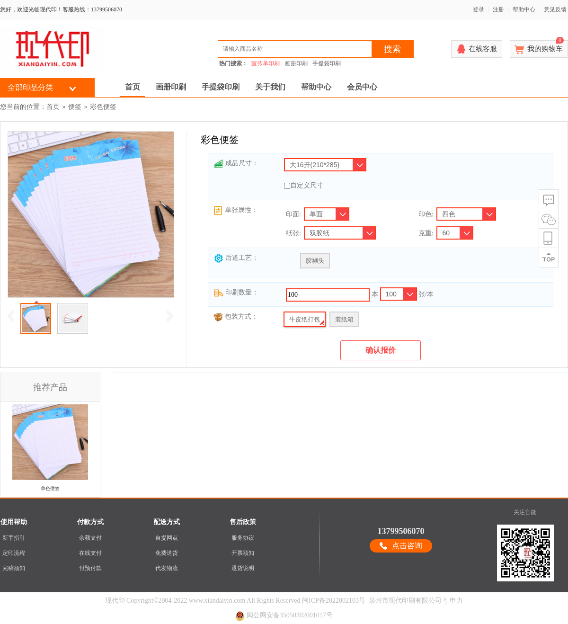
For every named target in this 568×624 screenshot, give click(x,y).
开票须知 (242, 553)
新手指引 (13, 538)
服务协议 (242, 538)
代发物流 (166, 568)
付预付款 (90, 568)
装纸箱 (344, 319)
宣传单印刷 (265, 63)
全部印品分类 (30, 87)
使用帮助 (13, 522)
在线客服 (483, 49)
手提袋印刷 (326, 63)
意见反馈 (555, 9)
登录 (478, 9)
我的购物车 (545, 46)
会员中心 (362, 87)
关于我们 (270, 87)
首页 (132, 87)
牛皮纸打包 (304, 319)
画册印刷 (296, 63)
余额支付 (90, 538)
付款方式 (90, 522)
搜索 (392, 49)
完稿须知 (13, 568)
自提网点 (166, 538)
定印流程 (13, 553)
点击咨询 (407, 546)
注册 (498, 9)
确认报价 (380, 350)
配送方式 (166, 522)
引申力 (453, 600)
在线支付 (90, 553)
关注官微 (525, 512)
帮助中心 (524, 9)
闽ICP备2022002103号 (333, 600)
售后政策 (243, 522)
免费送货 (166, 553)
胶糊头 (315, 260)
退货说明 (242, 568)
